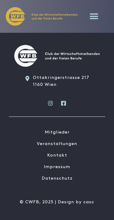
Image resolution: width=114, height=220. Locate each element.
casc (88, 202)
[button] (94, 16)
